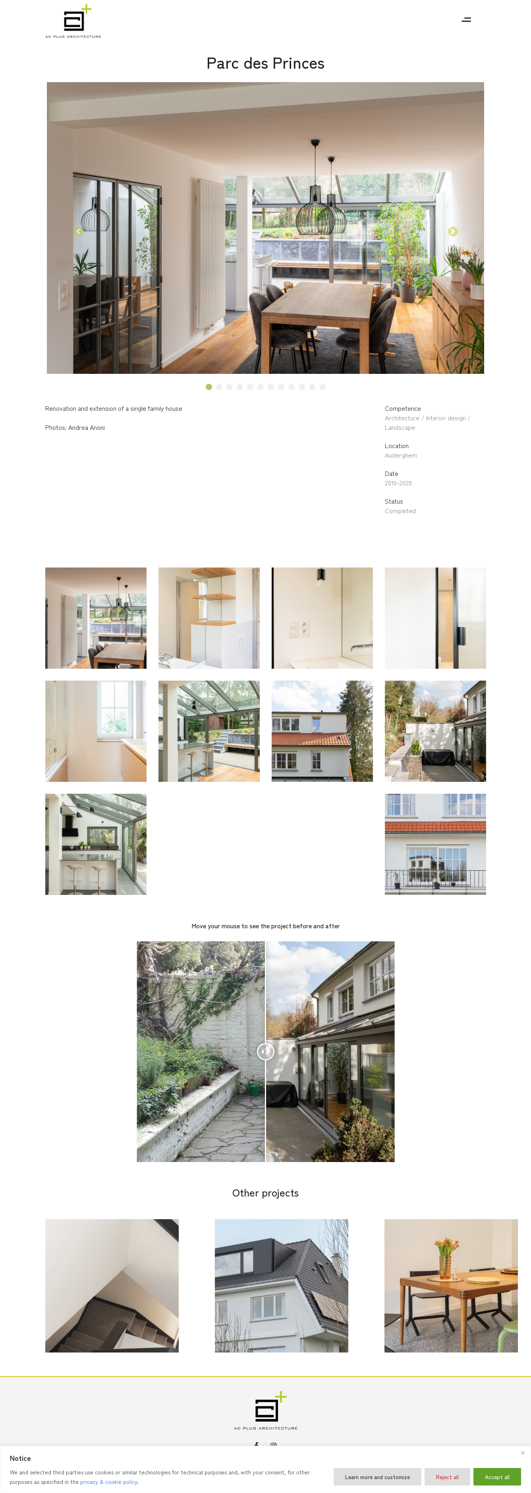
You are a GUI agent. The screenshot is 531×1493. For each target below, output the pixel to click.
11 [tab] (312, 387)
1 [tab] (209, 387)
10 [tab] (301, 387)
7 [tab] (271, 387)
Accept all (497, 1477)
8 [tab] (281, 387)
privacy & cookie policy (108, 1481)
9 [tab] (291, 387)
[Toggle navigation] (466, 20)
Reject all (447, 1477)
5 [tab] (250, 387)
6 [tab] (260, 387)
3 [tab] (229, 387)
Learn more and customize (377, 1477)
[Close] (522, 1452)
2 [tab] (219, 387)
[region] (265, 1469)
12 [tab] (322, 387)
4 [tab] (240, 387)
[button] (78, 231)
